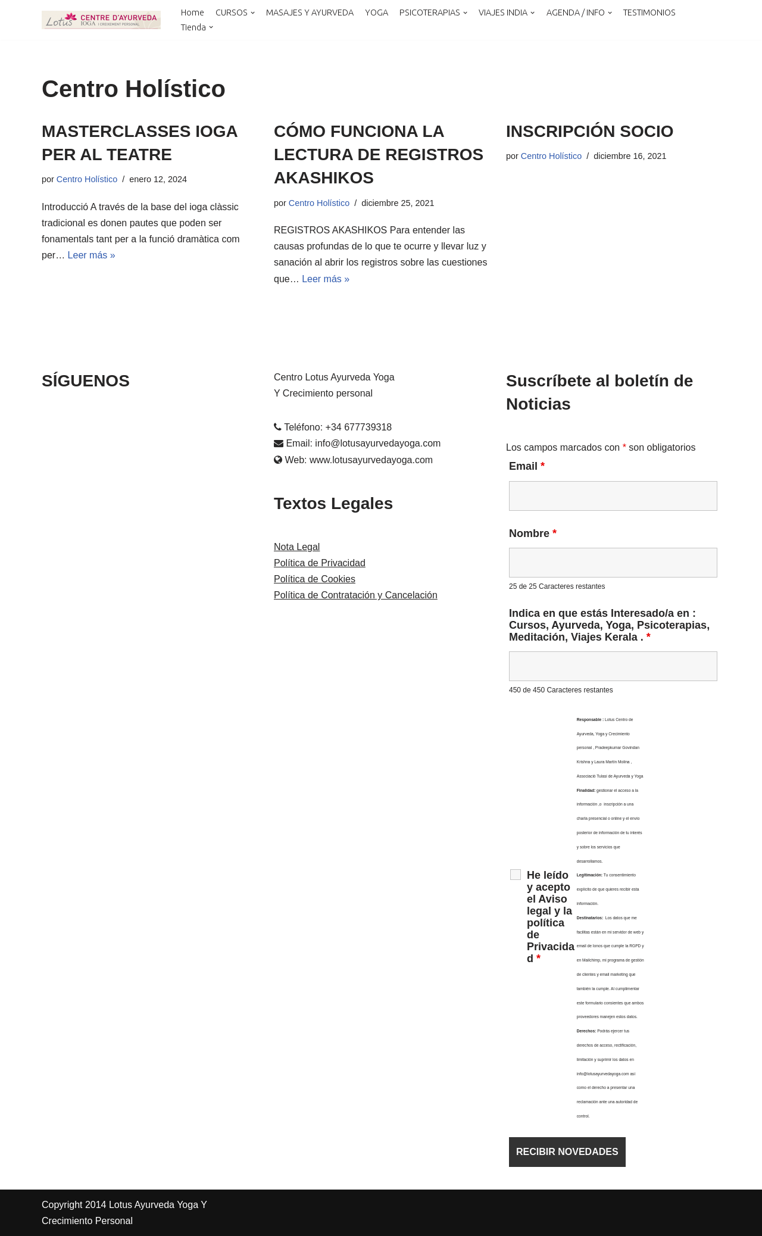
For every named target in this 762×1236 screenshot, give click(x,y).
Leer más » (91, 255)
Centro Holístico (87, 179)
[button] (253, 13)
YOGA (376, 12)
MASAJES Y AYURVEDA (310, 12)
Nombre (533, 533)
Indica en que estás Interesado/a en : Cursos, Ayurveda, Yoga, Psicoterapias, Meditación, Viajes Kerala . (609, 625)
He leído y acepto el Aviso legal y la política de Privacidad (550, 917)
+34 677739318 (359, 427)
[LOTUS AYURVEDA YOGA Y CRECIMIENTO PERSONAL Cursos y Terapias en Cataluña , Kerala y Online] (101, 20)
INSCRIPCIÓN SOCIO (590, 131)
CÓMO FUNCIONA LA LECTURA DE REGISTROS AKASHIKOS (378, 154)
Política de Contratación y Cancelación (356, 595)
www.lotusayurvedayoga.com (371, 460)
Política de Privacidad (320, 563)
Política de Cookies (314, 579)
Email (527, 466)
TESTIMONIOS (649, 12)
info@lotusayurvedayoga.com (378, 443)
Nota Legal (297, 547)
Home (192, 12)
